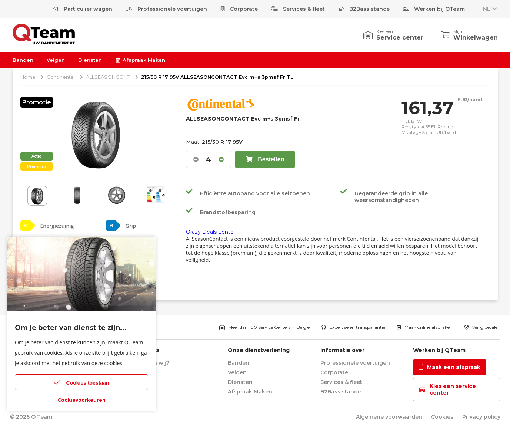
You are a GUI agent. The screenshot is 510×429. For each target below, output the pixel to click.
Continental (61, 77)
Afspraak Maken (140, 60)
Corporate (239, 9)
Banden (23, 60)
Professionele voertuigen (166, 9)
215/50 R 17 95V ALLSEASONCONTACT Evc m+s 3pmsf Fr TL (217, 77)
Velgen (56, 60)
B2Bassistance (364, 9)
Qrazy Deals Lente (210, 232)
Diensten (90, 60)
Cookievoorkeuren (82, 400)
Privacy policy (481, 416)
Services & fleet (298, 9)
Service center (399, 37)
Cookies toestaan (81, 382)
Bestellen (265, 159)
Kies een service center (447, 389)
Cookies (442, 416)
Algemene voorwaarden (389, 416)
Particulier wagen (82, 9)
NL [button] (490, 9)
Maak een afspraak (449, 367)
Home (28, 77)
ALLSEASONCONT (108, 77)
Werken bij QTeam (434, 9)
